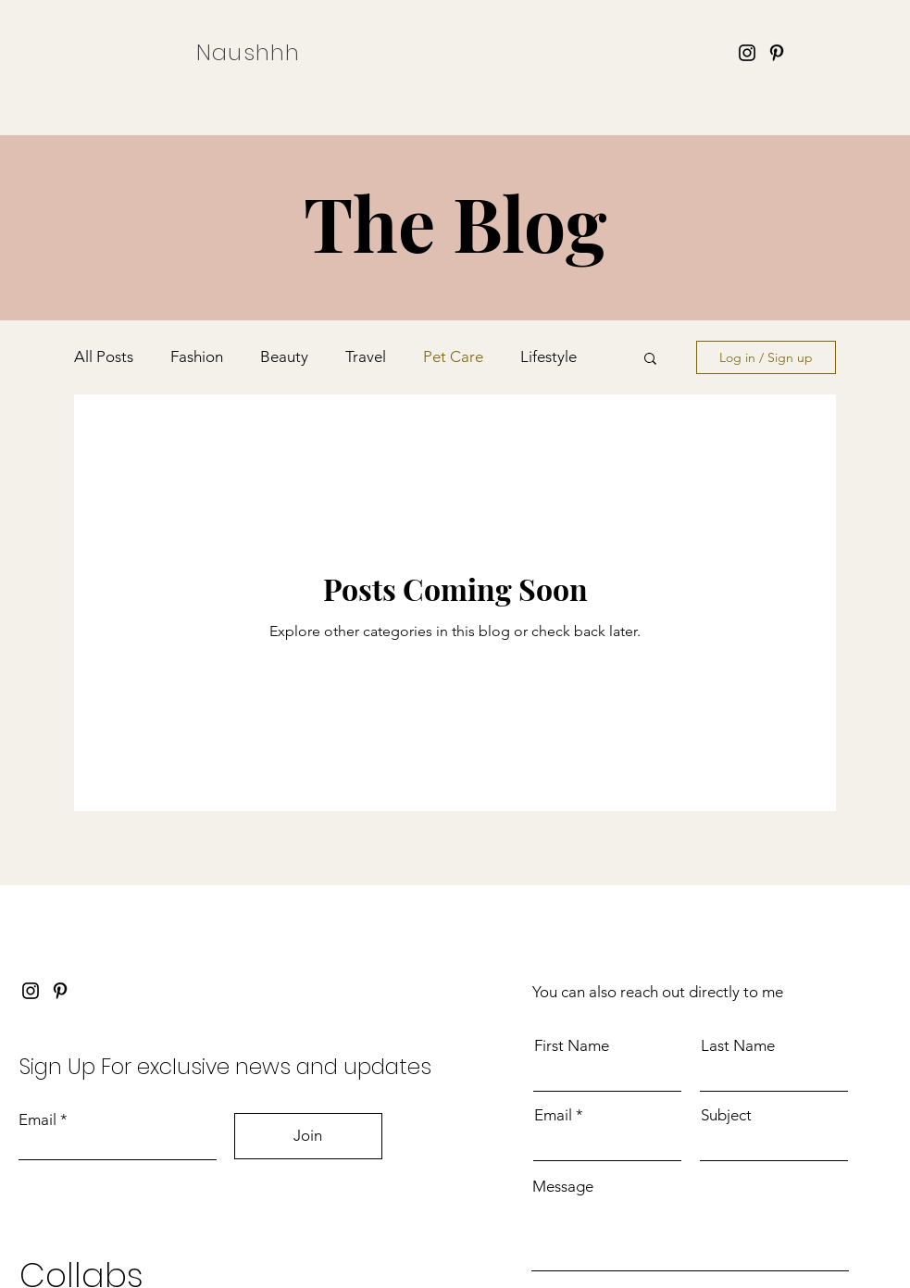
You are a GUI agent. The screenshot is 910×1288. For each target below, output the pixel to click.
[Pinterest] (777, 53)
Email (37, 1120)
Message (562, 1186)
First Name (571, 1046)
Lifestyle (548, 356)
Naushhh (248, 52)
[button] (650, 359)
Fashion (196, 356)
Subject (726, 1115)
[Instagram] (747, 53)
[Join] (308, 1136)
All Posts (103, 356)
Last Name (738, 1046)
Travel (365, 356)
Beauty (284, 356)
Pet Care (453, 356)
